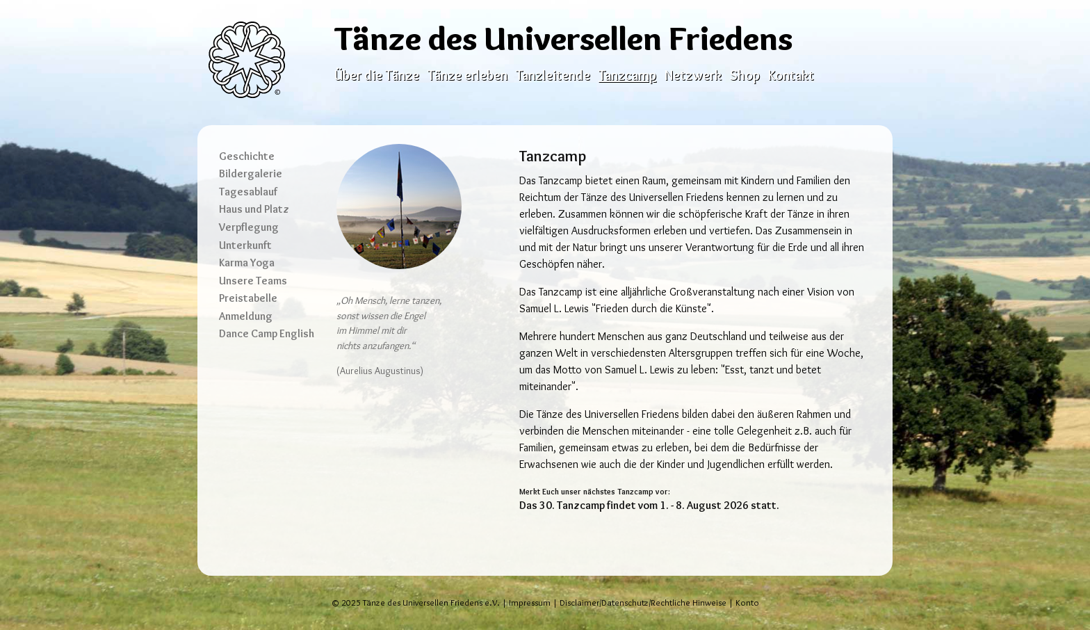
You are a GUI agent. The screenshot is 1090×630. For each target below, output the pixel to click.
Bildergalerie (250, 173)
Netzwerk (693, 75)
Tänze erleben (467, 75)
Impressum (530, 602)
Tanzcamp (627, 75)
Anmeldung (245, 316)
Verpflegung (249, 227)
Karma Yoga (247, 262)
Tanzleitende (553, 75)
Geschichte (247, 156)
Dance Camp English (266, 333)
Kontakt (791, 75)
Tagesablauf (248, 191)
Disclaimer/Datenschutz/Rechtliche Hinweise (643, 602)
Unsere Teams (253, 280)
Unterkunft (245, 245)
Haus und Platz (254, 209)
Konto (747, 602)
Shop (745, 75)
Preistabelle (248, 298)
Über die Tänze (376, 75)
